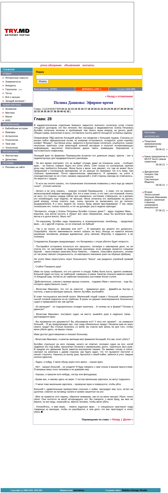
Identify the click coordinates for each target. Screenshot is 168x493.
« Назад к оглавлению (119, 96)
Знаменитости (13, 81)
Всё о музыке (12, 97)
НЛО (7, 120)
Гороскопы (11, 89)
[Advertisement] (155, 66)
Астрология (11, 136)
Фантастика (11, 155)
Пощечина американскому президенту (152, 144)
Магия (8, 116)
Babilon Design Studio (134, 490)
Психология (11, 140)
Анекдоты (10, 85)
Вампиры (10, 132)
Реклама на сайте (15, 167)
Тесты (8, 93)
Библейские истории (16, 128)
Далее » (128, 419)
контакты (88, 65)
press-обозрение (51, 65)
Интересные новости (16, 77)
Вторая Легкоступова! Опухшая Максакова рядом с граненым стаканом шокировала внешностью (155, 200)
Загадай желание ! (15, 101)
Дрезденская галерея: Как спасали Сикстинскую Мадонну (151, 176)
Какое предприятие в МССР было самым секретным (156, 159)
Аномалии (10, 109)
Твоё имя (10, 143)
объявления (72, 65)
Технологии (11, 147)
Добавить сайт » (91, 89)
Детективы (11, 159)
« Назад (115, 419)
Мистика (10, 112)
